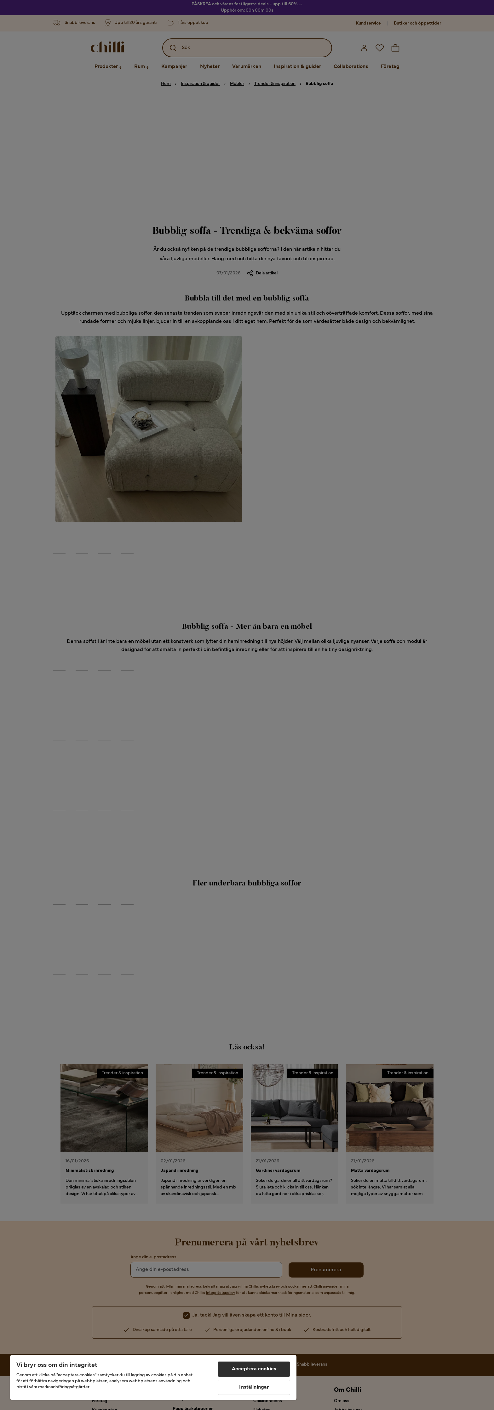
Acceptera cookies (254, 1369)
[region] (153, 1377)
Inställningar (254, 1387)
